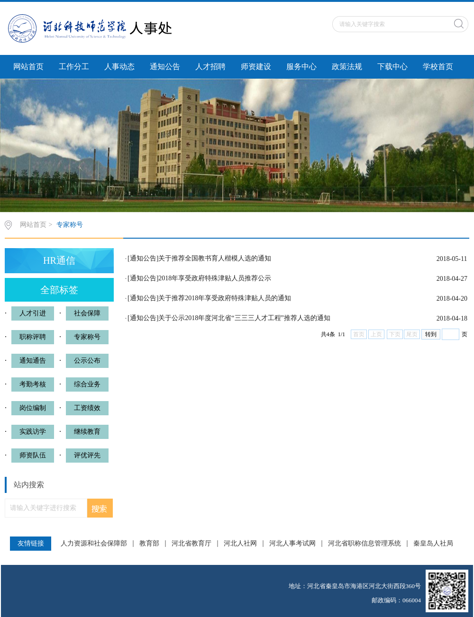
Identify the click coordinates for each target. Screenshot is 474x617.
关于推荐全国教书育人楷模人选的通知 (214, 258)
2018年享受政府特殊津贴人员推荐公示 (214, 278)
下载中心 (392, 67)
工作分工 (74, 67)
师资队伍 (32, 455)
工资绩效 (87, 407)
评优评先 (87, 455)
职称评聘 (32, 336)
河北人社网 (240, 543)
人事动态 (119, 67)
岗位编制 (32, 407)
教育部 (149, 543)
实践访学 (32, 431)
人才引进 (32, 313)
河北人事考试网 (292, 543)
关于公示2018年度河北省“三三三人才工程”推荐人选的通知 (244, 318)
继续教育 (87, 431)
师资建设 (256, 67)
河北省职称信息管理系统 (364, 543)
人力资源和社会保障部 (94, 543)
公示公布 (87, 360)
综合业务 (87, 384)
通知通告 (32, 360)
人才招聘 (210, 67)
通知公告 (165, 67)
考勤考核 (32, 384)
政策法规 (347, 67)
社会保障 (87, 313)
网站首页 (28, 67)
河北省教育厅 (191, 543)
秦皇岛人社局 (433, 543)
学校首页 (438, 67)
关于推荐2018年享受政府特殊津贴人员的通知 (224, 298)
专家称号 (69, 224)
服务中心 (301, 67)
